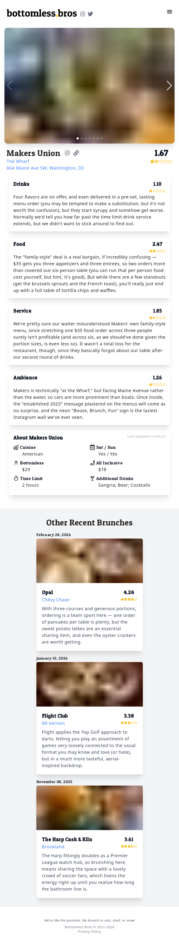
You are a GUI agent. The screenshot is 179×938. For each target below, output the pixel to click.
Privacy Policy (89, 931)
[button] (169, 11)
